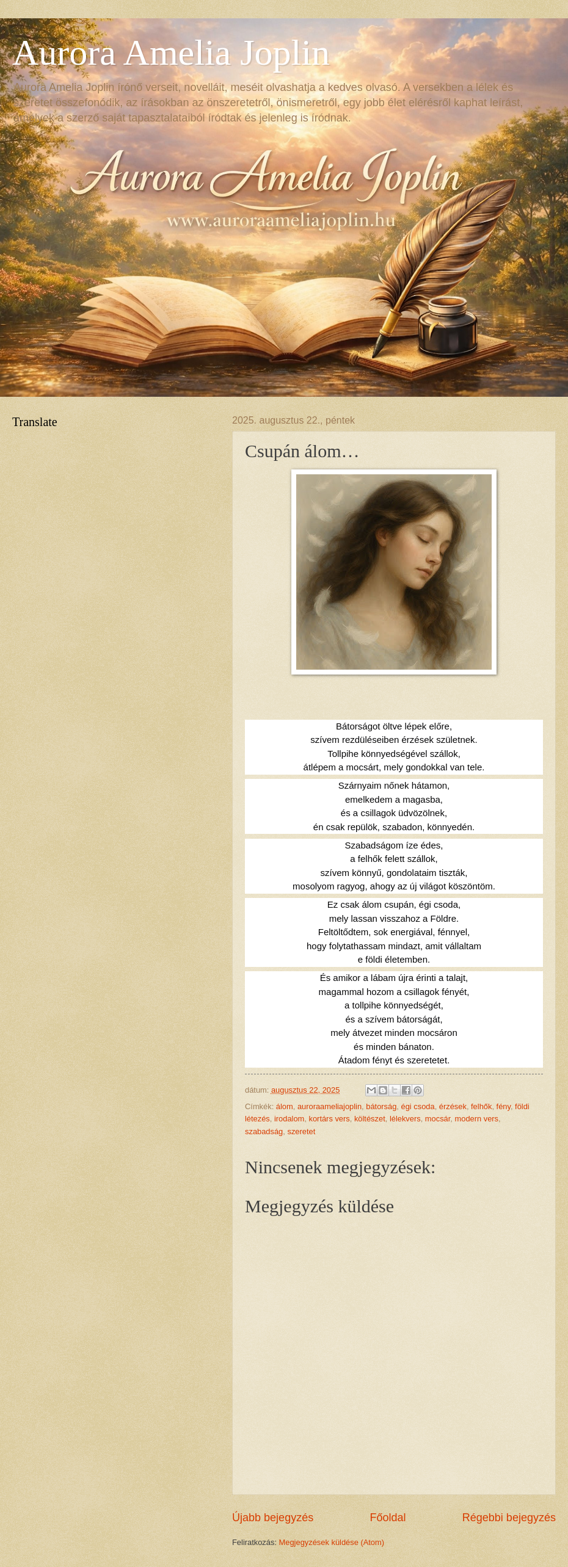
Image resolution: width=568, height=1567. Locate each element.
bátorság (381, 1106)
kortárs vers (329, 1118)
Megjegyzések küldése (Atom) (331, 1542)
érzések (453, 1106)
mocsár (438, 1118)
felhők (481, 1106)
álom (284, 1106)
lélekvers (405, 1118)
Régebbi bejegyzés (509, 1517)
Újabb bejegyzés (272, 1517)
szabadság (264, 1131)
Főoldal (388, 1517)
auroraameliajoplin (329, 1106)
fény (504, 1106)
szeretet (301, 1131)
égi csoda (418, 1106)
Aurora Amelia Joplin (171, 52)
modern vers (477, 1118)
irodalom (289, 1118)
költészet (369, 1118)
